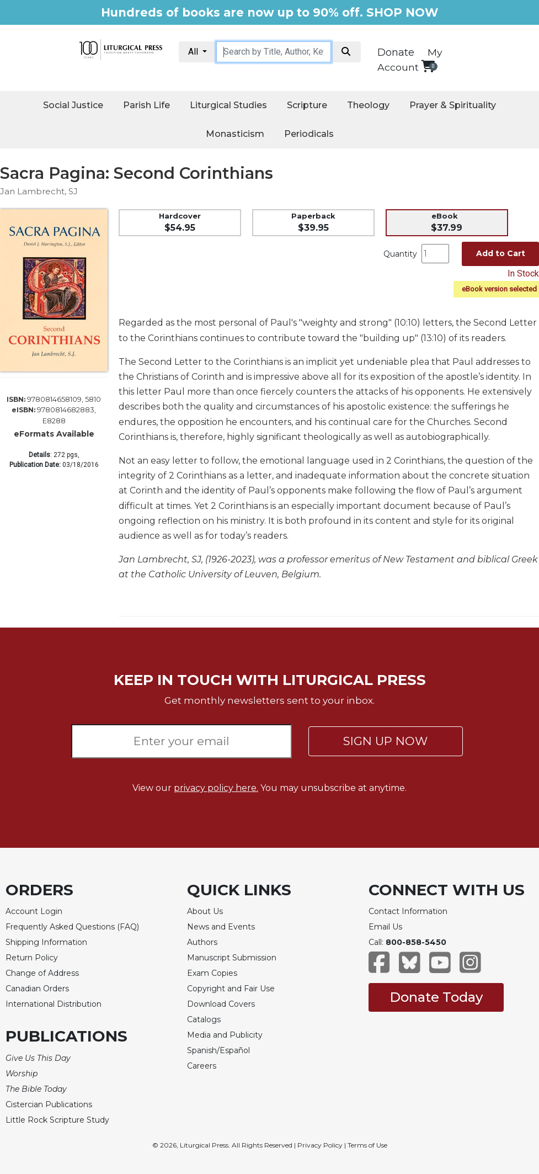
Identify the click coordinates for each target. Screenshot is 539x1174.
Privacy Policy (320, 1145)
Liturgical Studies (228, 105)
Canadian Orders (37, 989)
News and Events (221, 927)
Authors (202, 942)
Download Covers (221, 1004)
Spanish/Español (218, 1050)
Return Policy (32, 958)
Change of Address (42, 973)
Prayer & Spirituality (452, 105)
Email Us (385, 927)
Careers (201, 1066)
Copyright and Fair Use (231, 989)
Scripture (307, 105)
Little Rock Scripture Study (57, 1120)
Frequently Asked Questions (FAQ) (72, 927)
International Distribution (54, 1004)
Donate (395, 52)
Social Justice (73, 105)
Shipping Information (46, 942)
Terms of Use (367, 1145)
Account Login (34, 911)
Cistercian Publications (49, 1104)
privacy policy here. (216, 788)
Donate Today (436, 997)
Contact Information (408, 911)
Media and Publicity (225, 1035)
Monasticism (235, 134)
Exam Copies (212, 973)
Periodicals (309, 134)
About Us (205, 911)
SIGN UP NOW (385, 741)
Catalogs (204, 1019)
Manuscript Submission (231, 958)
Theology (368, 105)
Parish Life (146, 105)
